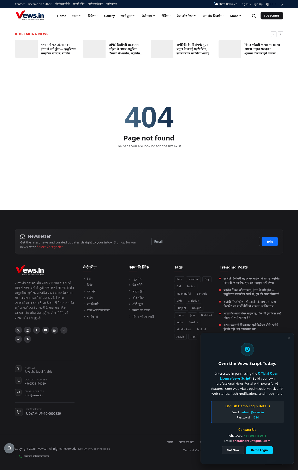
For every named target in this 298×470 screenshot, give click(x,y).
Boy (207, 279)
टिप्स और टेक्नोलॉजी (96, 310)
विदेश (93, 16)
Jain (192, 315)
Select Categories (50, 247)
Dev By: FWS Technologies (94, 449)
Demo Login (254, 450)
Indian (191, 286)
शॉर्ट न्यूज (136, 304)
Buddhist (206, 315)
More (236, 16)
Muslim (193, 322)
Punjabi (181, 308)
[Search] (254, 16)
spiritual (193, 279)
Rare (179, 279)
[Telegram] (18, 339)
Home (61, 16)
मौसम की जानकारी (141, 316)
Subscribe (272, 15)
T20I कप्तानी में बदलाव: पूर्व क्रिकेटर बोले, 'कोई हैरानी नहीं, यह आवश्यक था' (250, 327)
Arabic (180, 336)
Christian (193, 300)
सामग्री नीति (78, 4)
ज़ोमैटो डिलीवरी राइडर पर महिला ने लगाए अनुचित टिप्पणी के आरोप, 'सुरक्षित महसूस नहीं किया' (251, 280)
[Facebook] (36, 330)
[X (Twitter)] (18, 330)
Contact (20, 4)
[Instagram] (27, 330)
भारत (77, 16)
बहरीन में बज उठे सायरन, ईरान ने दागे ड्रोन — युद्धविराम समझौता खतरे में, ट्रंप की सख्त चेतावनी (251, 292)
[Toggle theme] (281, 4)
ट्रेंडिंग (166, 16)
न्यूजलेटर (135, 279)
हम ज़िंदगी (91, 304)
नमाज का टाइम (139, 310)
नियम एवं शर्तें (186, 442)
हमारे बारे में (111, 4)
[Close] (286, 337)
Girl (179, 286)
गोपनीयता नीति (62, 4)
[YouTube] (45, 330)
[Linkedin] (63, 330)
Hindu (180, 315)
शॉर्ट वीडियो (137, 297)
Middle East (184, 329)
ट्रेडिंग (88, 297)
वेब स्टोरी (135, 285)
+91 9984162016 (250, 435)
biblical (201, 329)
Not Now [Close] (228, 450)
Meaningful (184, 293)
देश (87, 279)
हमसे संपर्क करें (95, 4)
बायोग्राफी (90, 316)
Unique (196, 308)
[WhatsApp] (54, 330)
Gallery (109, 16)
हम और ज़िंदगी (213, 16)
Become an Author (40, 4)
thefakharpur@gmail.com (246, 440)
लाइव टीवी (136, 291)
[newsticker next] (280, 34)
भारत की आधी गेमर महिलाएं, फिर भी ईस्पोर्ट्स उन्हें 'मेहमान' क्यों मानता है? (252, 315)
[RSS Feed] (27, 339)
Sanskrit (202, 293)
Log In (244, 4)
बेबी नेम (89, 291)
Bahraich (225, 4)
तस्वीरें (170, 442)
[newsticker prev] (273, 34)
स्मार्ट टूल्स (128, 16)
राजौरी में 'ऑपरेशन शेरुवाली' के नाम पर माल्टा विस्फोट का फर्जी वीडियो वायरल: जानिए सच (249, 304)
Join (270, 241)
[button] (271, 4)
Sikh (179, 300)
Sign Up (258, 4)
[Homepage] (30, 15)
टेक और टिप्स (187, 16)
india (180, 322)
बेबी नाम (149, 16)
